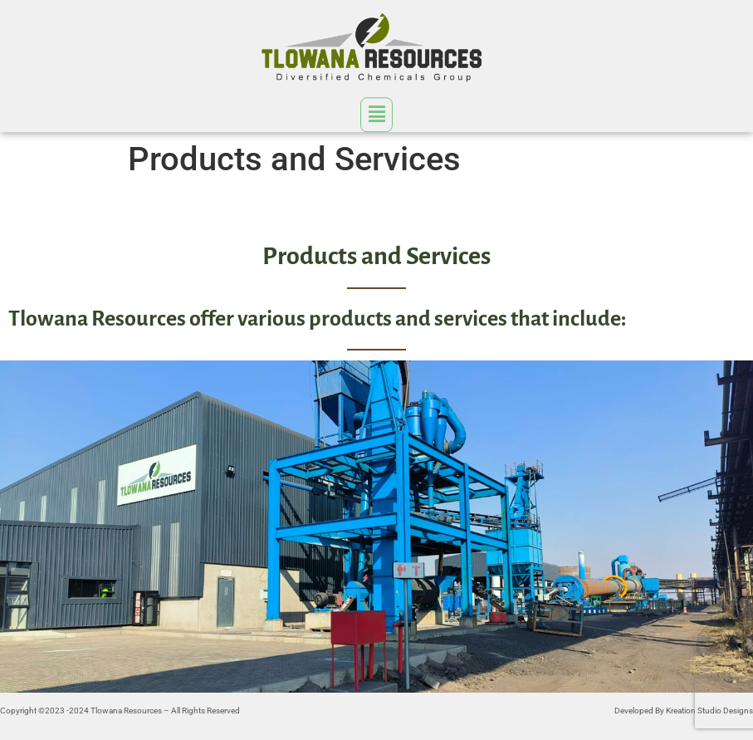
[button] (376, 113)
